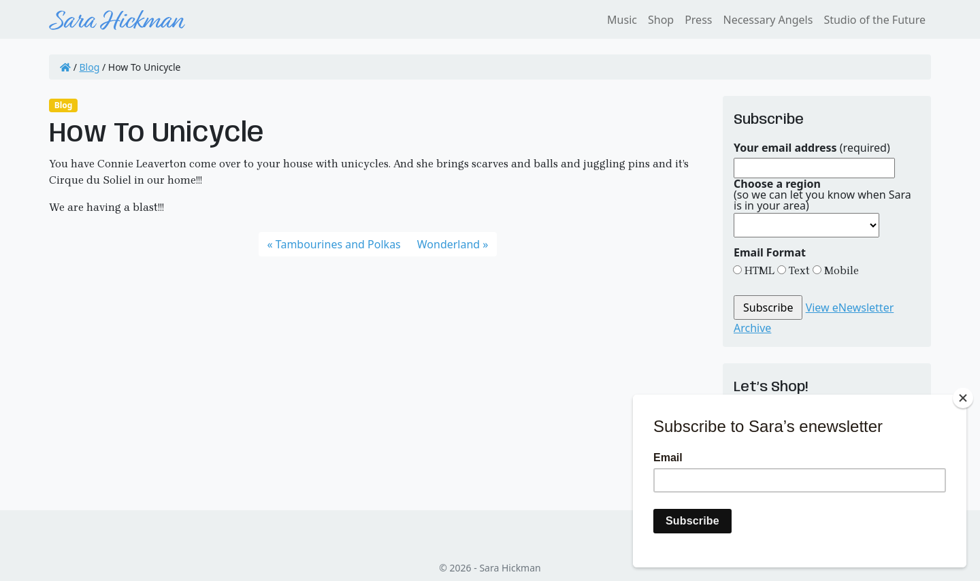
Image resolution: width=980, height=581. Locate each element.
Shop (661, 19)
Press (698, 19)
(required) (812, 147)
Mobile (840, 270)
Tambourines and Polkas (338, 244)
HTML (758, 270)
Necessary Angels (768, 19)
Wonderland (448, 244)
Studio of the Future (874, 19)
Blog (90, 67)
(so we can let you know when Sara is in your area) (822, 194)
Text (798, 270)
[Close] (963, 398)
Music (622, 19)
